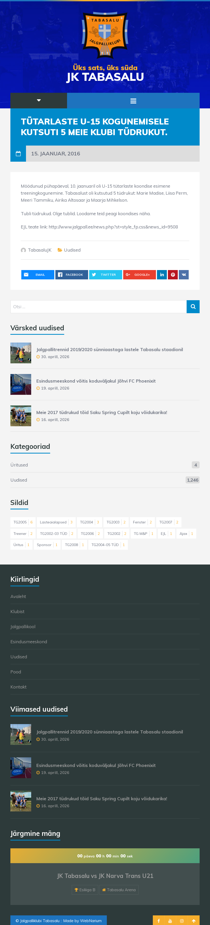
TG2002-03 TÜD (56, 533)
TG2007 (168, 522)
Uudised (72, 250)
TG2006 (90, 533)
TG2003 (116, 522)
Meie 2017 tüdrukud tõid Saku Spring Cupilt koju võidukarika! (101, 412)
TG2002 (116, 533)
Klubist (17, 611)
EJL (166, 533)
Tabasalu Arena (121, 889)
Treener (23, 533)
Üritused (19, 465)
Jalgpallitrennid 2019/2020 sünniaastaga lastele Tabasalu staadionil (109, 349)
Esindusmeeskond (28, 641)
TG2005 (23, 522)
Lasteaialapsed (56, 522)
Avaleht (18, 596)
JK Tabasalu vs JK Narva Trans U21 (105, 876)
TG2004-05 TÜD (108, 545)
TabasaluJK (39, 250)
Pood (15, 672)
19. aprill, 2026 (55, 388)
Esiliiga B (87, 889)
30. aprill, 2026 (55, 356)
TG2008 (74, 545)
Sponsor (47, 545)
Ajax (186, 533)
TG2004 (89, 522)
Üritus (21, 545)
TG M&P (143, 533)
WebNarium (91, 920)
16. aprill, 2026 (55, 419)
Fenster (142, 522)
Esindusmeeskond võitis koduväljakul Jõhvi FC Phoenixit (96, 381)
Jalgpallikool (22, 626)
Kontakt (18, 687)
